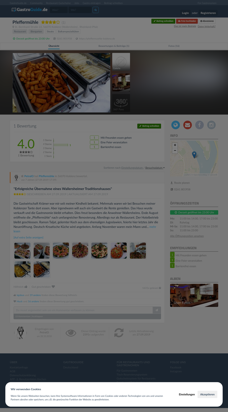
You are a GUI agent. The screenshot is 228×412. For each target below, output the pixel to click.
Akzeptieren (207, 394)
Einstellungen (187, 394)
